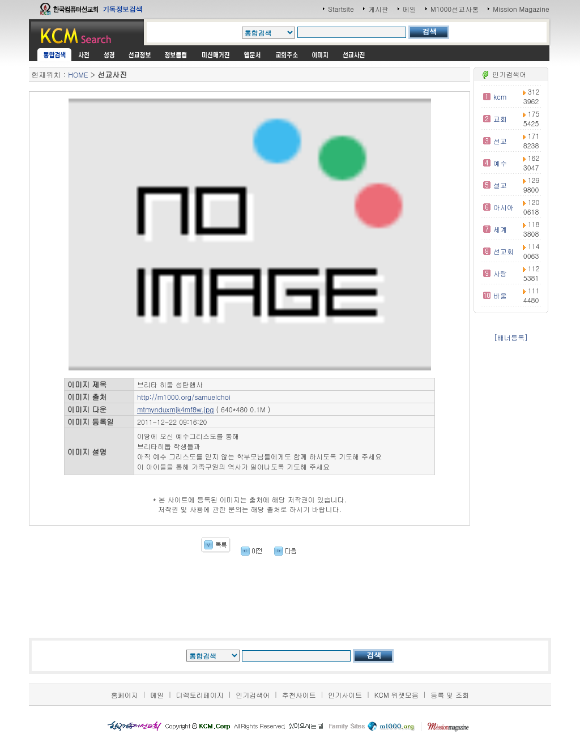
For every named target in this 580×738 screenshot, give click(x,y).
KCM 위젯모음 (396, 694)
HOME (78, 74)
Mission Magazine (521, 9)
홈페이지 (124, 694)
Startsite (341, 9)
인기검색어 (253, 694)
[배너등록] (511, 337)
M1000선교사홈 (454, 9)
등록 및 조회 (449, 694)
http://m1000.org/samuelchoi (184, 397)
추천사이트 (299, 694)
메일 (409, 9)
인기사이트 (345, 694)
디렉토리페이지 (200, 694)
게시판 (378, 9)
